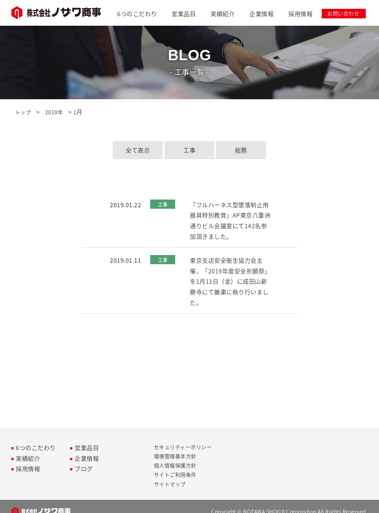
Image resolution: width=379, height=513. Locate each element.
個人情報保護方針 (175, 465)
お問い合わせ (343, 13)
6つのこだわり (137, 13)
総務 (241, 150)
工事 (189, 150)
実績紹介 (222, 13)
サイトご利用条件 (175, 474)
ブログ (84, 468)
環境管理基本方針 (175, 456)
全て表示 (138, 150)
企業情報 (261, 13)
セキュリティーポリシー (183, 447)
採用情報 (300, 13)
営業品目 (184, 13)
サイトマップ (170, 484)
